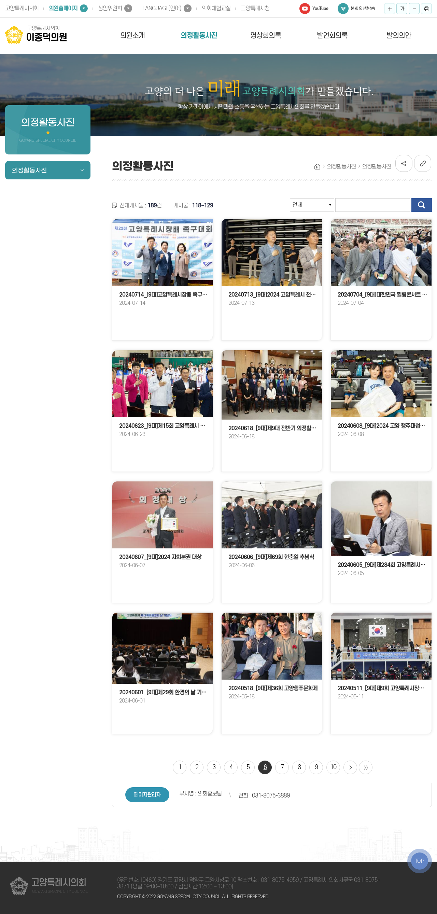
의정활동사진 (199, 36)
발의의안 (398, 36)
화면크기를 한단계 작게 (414, 8)
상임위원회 (110, 8)
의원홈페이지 (63, 8)
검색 (421, 205)
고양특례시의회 (22, 8)
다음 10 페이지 (350, 767)
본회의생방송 (363, 8)
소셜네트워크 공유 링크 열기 (403, 163)
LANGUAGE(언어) (161, 8)
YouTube (320, 8)
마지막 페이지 (365, 767)
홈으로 (317, 167)
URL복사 (422, 163)
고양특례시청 (255, 8)
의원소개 (132, 36)
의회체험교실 (216, 8)
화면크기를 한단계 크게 (389, 8)
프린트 (426, 8)
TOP (419, 861)
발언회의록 (332, 36)
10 (333, 767)
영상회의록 (265, 36)
